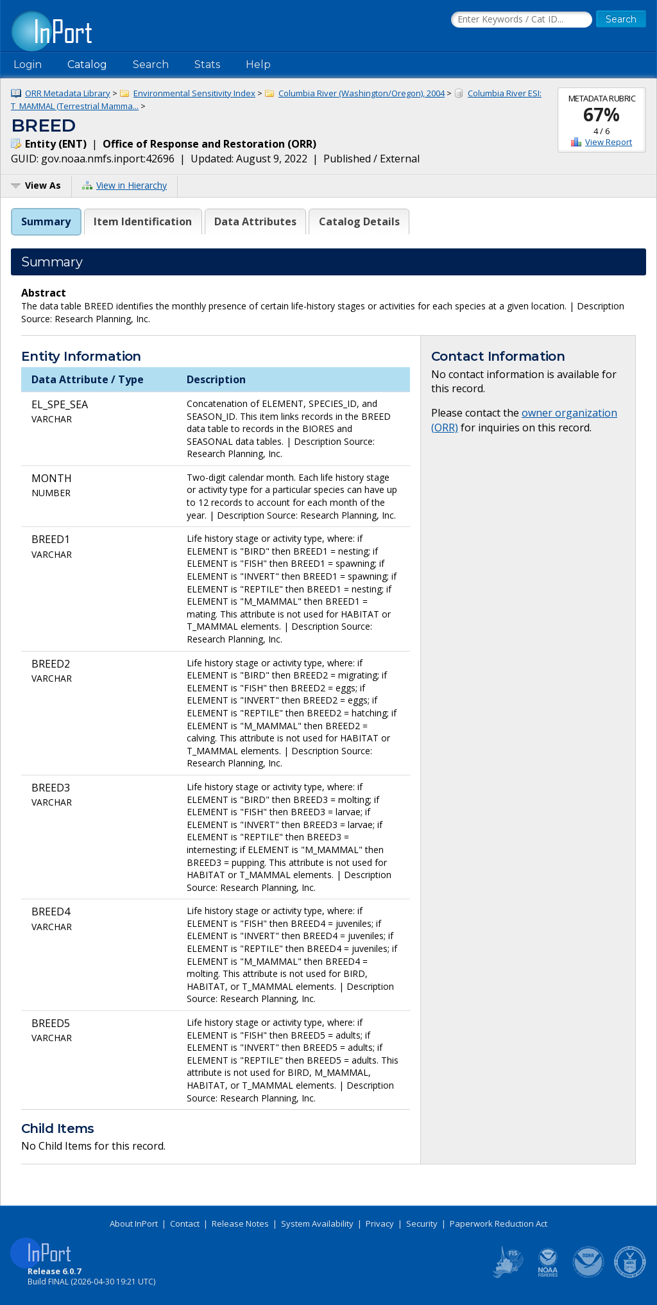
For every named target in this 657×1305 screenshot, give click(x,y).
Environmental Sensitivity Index (194, 93)
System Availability (317, 1223)
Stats (207, 64)
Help (258, 64)
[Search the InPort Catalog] (521, 20)
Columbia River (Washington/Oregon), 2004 (361, 93)
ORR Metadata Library (67, 93)
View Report (608, 142)
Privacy (380, 1223)
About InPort (134, 1223)
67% (601, 114)
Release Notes (240, 1223)
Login (27, 64)
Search (151, 64)
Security (422, 1223)
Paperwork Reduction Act (498, 1223)
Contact (185, 1223)
